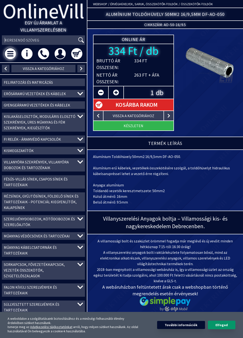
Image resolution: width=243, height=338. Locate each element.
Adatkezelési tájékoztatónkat (51, 327)
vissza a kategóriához (43, 68)
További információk (181, 325)
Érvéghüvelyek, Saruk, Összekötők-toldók (144, 4)
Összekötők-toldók (197, 4)
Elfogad (221, 325)
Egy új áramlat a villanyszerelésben (43, 26)
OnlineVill (43, 11)
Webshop (100, 4)
